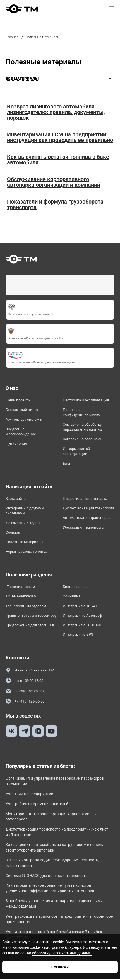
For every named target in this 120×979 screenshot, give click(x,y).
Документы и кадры (23, 523)
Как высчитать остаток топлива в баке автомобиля (58, 159)
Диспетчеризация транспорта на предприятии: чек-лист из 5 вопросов (57, 832)
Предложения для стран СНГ (30, 625)
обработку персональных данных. (62, 953)
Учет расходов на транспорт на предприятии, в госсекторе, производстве (60, 919)
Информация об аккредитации (76, 451)
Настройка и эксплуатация (86, 400)
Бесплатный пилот (22, 410)
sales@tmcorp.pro (25, 691)
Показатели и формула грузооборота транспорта (55, 204)
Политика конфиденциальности (82, 412)
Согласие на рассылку (82, 439)
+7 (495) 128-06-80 (25, 701)
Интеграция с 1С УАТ (80, 606)
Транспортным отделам (26, 606)
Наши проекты (18, 400)
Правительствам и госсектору (31, 615)
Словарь (13, 532)
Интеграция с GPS (78, 634)
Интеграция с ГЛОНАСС (82, 625)
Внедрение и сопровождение (21, 431)
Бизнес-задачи (76, 587)
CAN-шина (71, 596)
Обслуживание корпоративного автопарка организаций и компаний (53, 182)
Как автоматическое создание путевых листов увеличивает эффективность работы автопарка (50, 888)
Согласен (60, 967)
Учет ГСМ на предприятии (29, 794)
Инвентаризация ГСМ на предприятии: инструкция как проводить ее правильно (60, 137)
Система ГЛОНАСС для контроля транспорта (47, 875)
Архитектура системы (24, 419)
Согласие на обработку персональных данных (82, 427)
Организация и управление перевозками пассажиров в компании (55, 781)
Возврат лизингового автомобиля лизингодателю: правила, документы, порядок (56, 112)
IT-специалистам (20, 587)
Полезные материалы (24, 542)
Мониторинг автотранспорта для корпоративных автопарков (51, 817)
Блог (67, 463)
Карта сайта (16, 498)
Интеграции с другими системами (25, 510)
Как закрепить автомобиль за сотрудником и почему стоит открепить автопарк (55, 847)
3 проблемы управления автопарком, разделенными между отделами (54, 903)
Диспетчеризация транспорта (88, 508)
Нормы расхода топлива (26, 551)
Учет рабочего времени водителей (37, 803)
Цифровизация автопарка (85, 498)
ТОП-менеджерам (21, 596)
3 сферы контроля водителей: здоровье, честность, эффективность (52, 863)
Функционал (16, 443)
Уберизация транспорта (83, 527)
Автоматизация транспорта (86, 517)
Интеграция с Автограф (82, 615)
